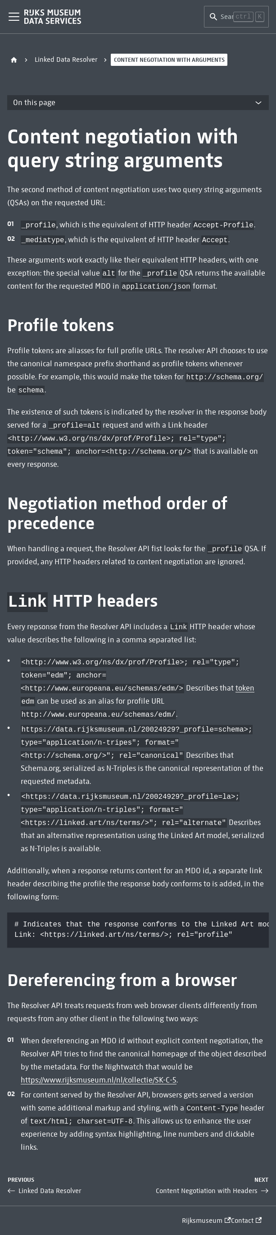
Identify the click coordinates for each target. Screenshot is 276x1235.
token (244, 688)
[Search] (236, 17)
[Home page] (14, 60)
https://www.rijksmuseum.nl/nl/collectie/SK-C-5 (98, 1080)
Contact (246, 1221)
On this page (34, 102)
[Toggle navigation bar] (14, 16)
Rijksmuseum (206, 1221)
